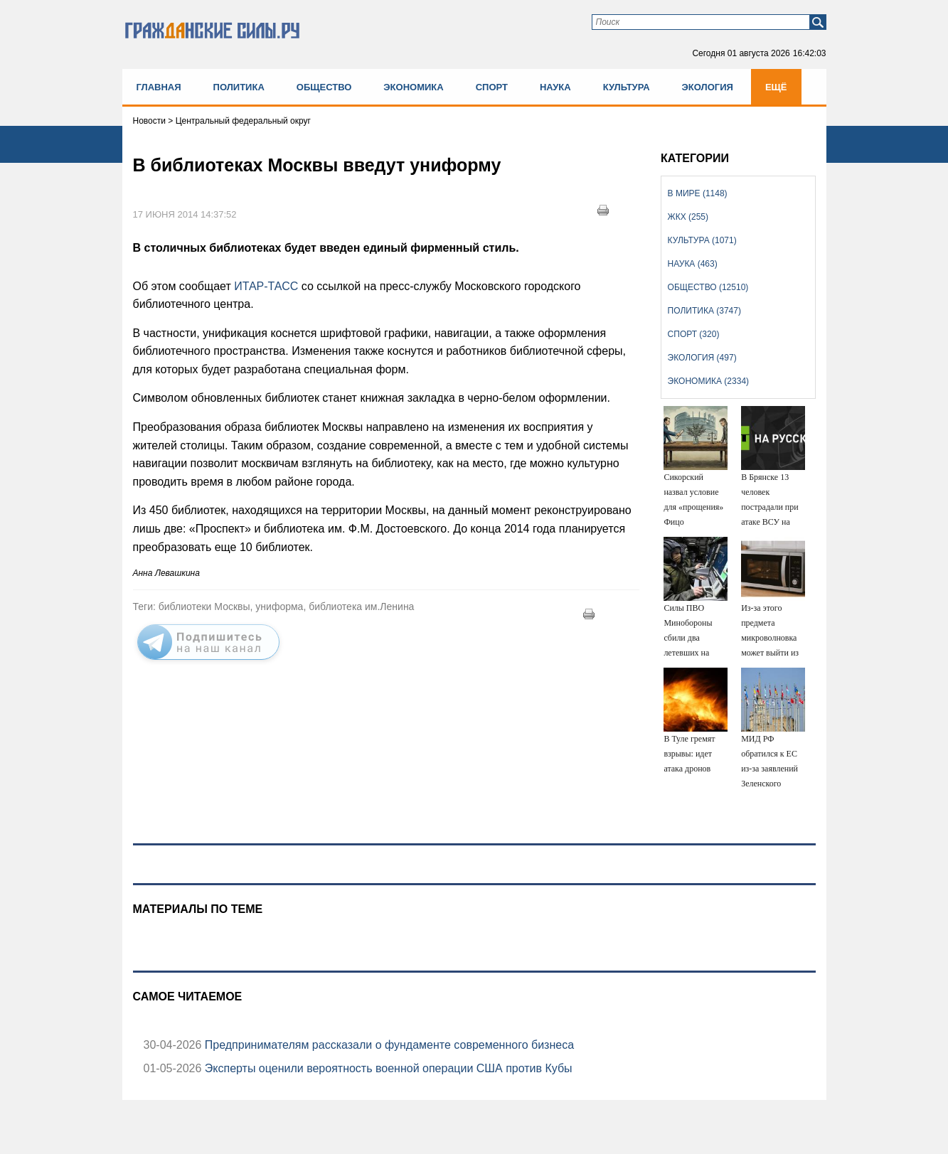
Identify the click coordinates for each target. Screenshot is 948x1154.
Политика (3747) (704, 311)
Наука (555, 87)
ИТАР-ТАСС (268, 286)
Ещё (776, 87)
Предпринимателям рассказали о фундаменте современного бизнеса (387, 1045)
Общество (324, 87)
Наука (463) (693, 264)
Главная (159, 87)
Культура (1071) (702, 240)
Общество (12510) (708, 287)
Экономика (413, 87)
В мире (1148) (698, 193)
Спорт (492, 87)
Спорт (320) (694, 334)
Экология (707, 87)
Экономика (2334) (708, 381)
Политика (239, 87)
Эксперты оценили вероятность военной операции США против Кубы (386, 1068)
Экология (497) (702, 358)
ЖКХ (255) (688, 217)
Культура (626, 87)
